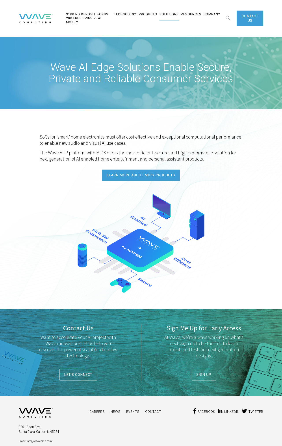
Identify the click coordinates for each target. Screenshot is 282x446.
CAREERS (97, 412)
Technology (125, 14)
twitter (252, 412)
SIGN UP (203, 375)
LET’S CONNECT (78, 375)
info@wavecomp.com (39, 441)
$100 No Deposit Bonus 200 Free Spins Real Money (87, 18)
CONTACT (153, 412)
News (116, 412)
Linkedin (228, 412)
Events (132, 412)
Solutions (169, 14)
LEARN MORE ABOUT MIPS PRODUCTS (141, 175)
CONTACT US (250, 18)
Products (148, 14)
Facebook (203, 412)
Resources (191, 14)
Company (212, 14)
